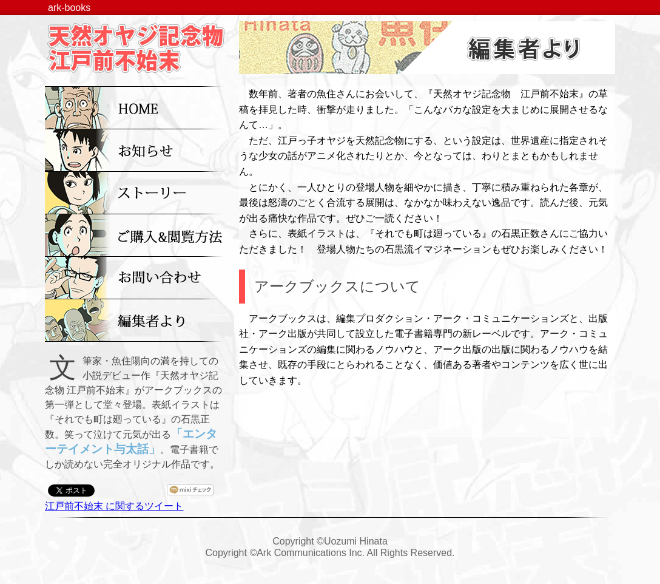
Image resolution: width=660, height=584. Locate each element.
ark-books (69, 7)
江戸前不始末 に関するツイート (114, 506)
